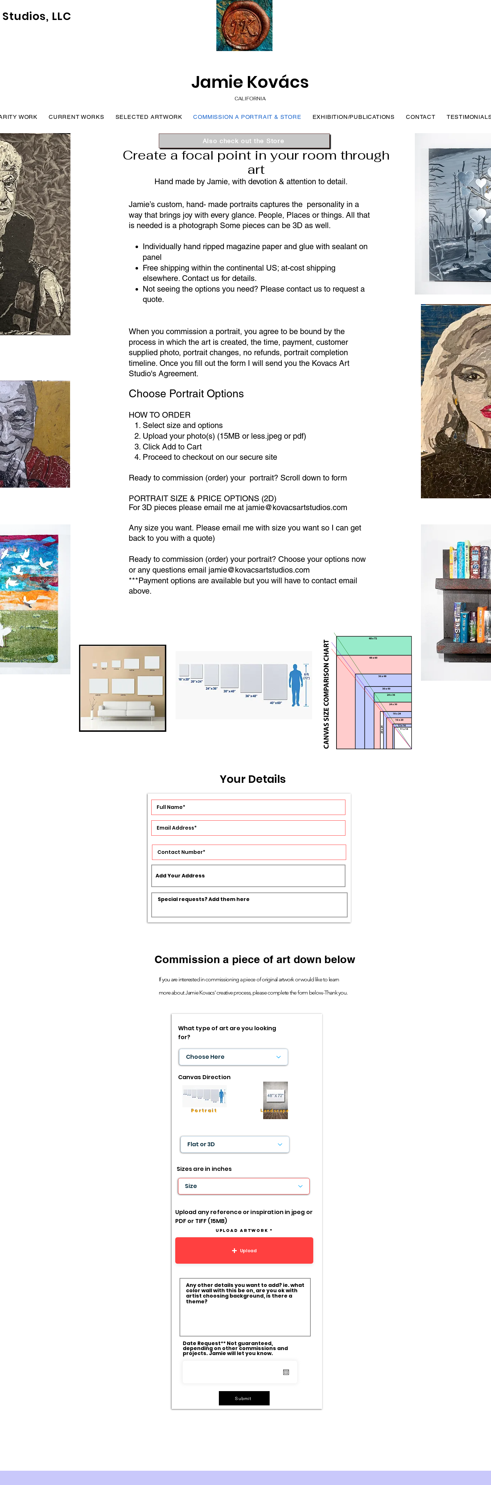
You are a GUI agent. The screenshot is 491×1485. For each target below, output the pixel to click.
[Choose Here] (233, 1057)
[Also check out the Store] (244, 141)
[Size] (244, 1186)
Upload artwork (242, 1230)
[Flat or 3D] (235, 1144)
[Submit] (244, 1398)
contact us (304, 289)
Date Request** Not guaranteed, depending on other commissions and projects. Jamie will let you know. (235, 1348)
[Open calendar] (286, 1372)
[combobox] (248, 876)
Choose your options (313, 559)
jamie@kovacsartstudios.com (296, 507)
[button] (244, 1250)
